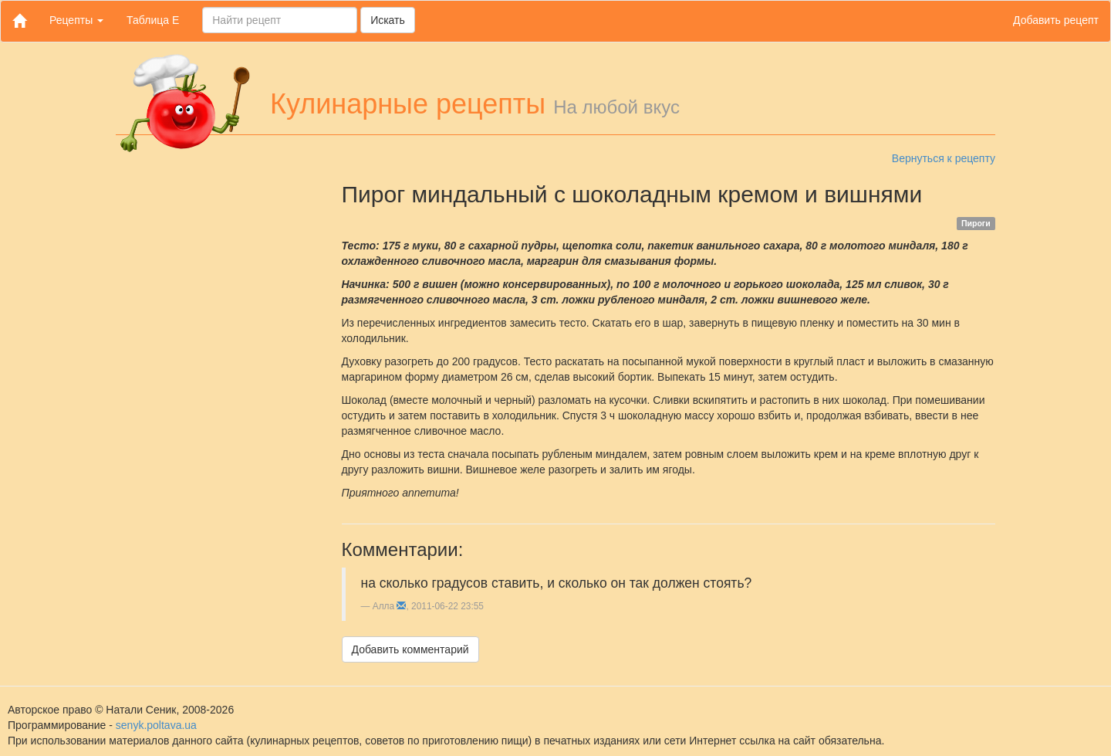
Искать (387, 20)
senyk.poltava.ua (156, 725)
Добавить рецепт (1056, 20)
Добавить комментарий (410, 649)
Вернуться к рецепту (943, 158)
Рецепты (76, 20)
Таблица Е (153, 20)
